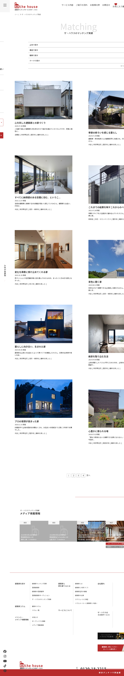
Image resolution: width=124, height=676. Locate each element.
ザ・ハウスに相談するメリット (85, 628)
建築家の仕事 (79, 597)
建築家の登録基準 (38, 593)
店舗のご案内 (119, 589)
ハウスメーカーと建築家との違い (86, 605)
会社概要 (117, 585)
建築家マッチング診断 (119, 659)
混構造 (84, 50)
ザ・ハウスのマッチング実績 (41, 601)
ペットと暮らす (50, 60)
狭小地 (54, 45)
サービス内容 (67, 5)
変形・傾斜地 (64, 45)
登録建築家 (35, 589)
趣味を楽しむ (64, 60)
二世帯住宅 (59, 55)
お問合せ (106, 5)
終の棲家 (113, 60)
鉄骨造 (52, 50)
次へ (90, 475)
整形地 (46, 45)
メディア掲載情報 (38, 627)
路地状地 (75, 45)
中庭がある (88, 60)
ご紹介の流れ (82, 5)
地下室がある (77, 60)
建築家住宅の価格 (81, 593)
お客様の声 (95, 5)
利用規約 (117, 605)
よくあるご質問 (80, 632)
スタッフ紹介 (119, 593)
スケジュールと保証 (81, 601)
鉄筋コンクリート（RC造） (68, 50)
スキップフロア (101, 60)
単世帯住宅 (48, 55)
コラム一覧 (35, 612)
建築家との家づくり (81, 589)
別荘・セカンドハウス (84, 55)
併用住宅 (69, 55)
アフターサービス (81, 620)
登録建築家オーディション (41, 597)
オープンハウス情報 (38, 623)
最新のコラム (36, 608)
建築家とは (78, 585)
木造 (46, 50)
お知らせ (35, 619)
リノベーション (101, 55)
